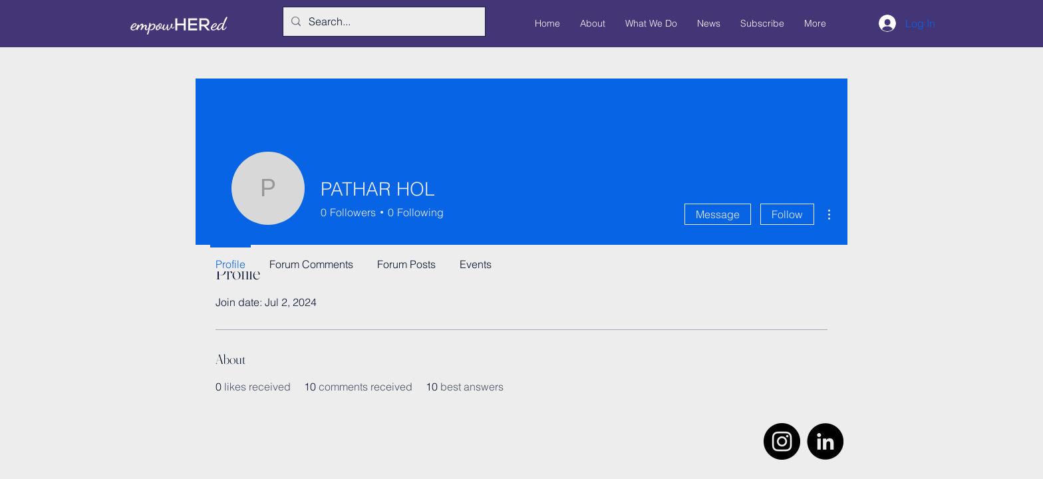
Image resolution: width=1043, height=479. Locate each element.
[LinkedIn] (825, 441)
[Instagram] (782, 441)
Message (718, 214)
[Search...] (383, 21)
